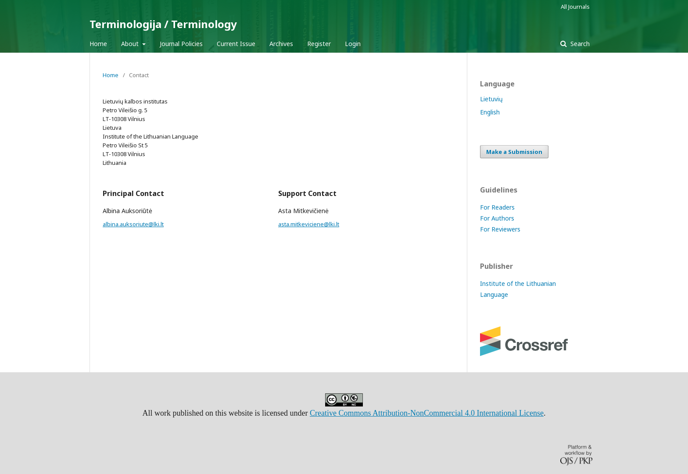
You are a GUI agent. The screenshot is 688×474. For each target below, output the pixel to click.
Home (98, 43)
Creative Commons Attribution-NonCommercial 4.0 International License (427, 413)
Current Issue (236, 43)
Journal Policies (181, 43)
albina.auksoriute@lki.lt (133, 224)
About (130, 43)
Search (579, 43)
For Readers (497, 207)
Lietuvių (491, 99)
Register (319, 43)
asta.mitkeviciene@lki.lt (308, 224)
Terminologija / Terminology (163, 24)
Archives (281, 43)
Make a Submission (514, 152)
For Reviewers (500, 229)
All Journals (575, 7)
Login (353, 43)
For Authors (497, 218)
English (490, 112)
